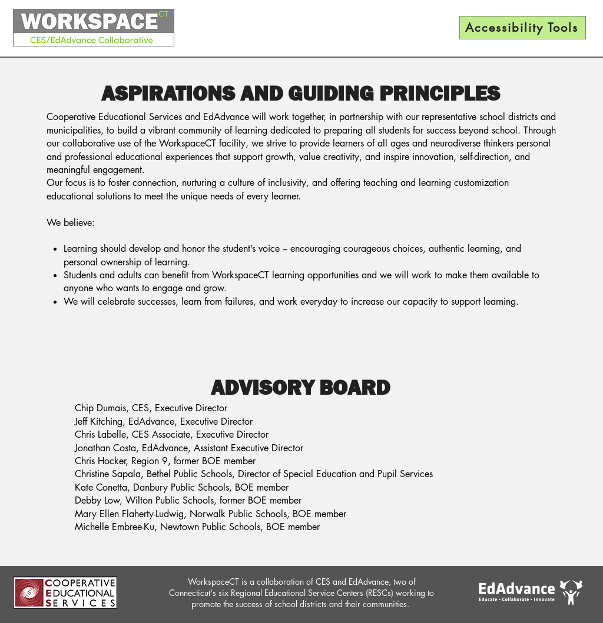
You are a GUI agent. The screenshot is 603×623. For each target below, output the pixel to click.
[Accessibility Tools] (522, 27)
